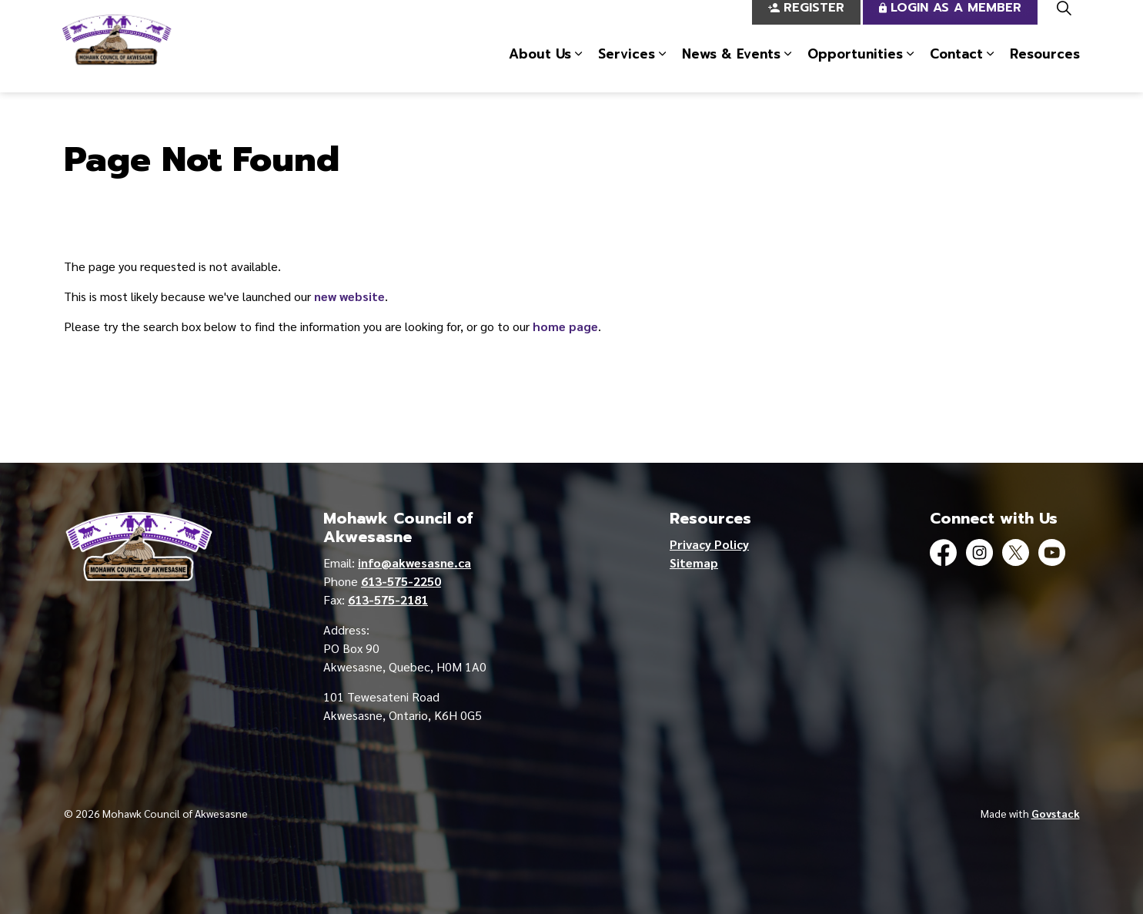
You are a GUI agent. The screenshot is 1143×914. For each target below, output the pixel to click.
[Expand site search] (1064, 23)
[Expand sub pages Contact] (990, 69)
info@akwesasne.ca (414, 562)
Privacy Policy (709, 544)
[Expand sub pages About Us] (579, 69)
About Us (540, 69)
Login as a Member (950, 23)
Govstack (1055, 813)
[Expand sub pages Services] (662, 69)
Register (806, 23)
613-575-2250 (401, 581)
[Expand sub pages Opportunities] (910, 69)
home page (565, 326)
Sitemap (694, 562)
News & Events (731, 69)
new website (349, 296)
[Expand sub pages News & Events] (788, 69)
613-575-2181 (388, 599)
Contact (956, 69)
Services (626, 69)
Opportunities (855, 69)
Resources (1045, 69)
